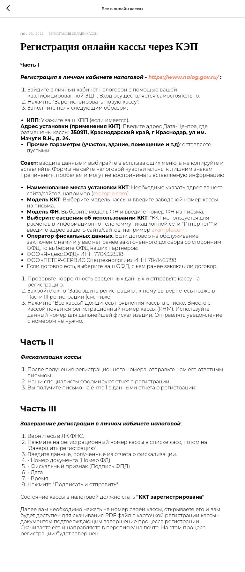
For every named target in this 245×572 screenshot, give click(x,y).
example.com (110, 194)
